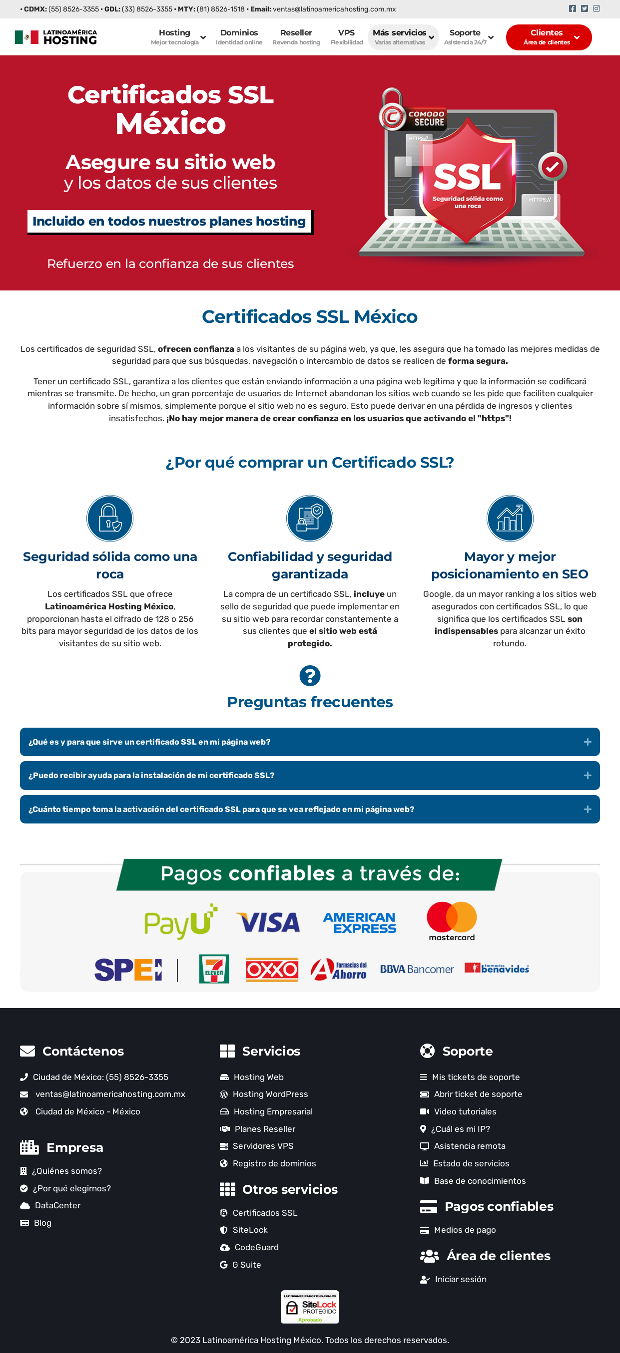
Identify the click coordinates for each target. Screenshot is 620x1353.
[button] (310, 742)
